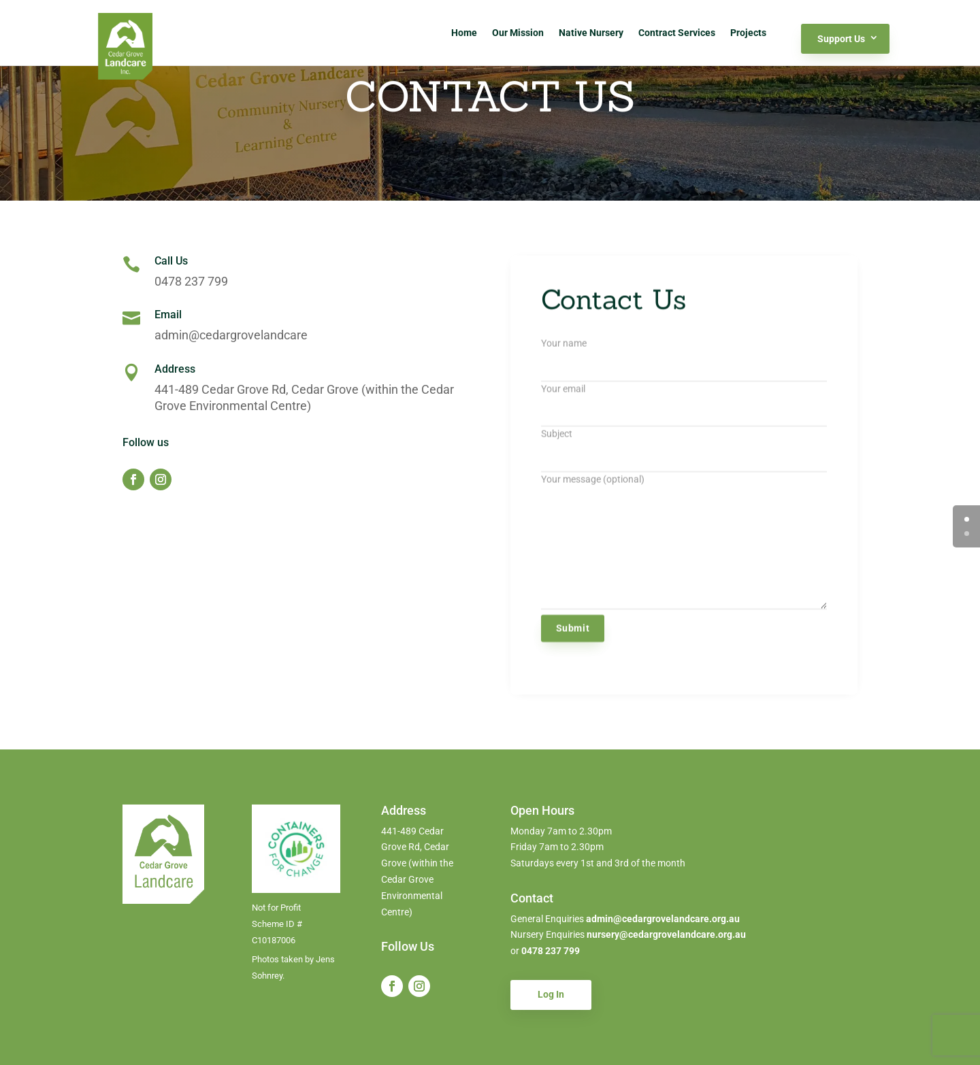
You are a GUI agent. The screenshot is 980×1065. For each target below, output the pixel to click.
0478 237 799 (550, 950)
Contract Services (676, 32)
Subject (684, 456)
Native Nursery (591, 32)
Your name (684, 365)
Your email (684, 410)
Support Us (841, 38)
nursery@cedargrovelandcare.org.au (666, 934)
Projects (748, 32)
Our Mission (518, 32)
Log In (551, 994)
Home (464, 32)
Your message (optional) (684, 552)
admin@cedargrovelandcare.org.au (662, 918)
